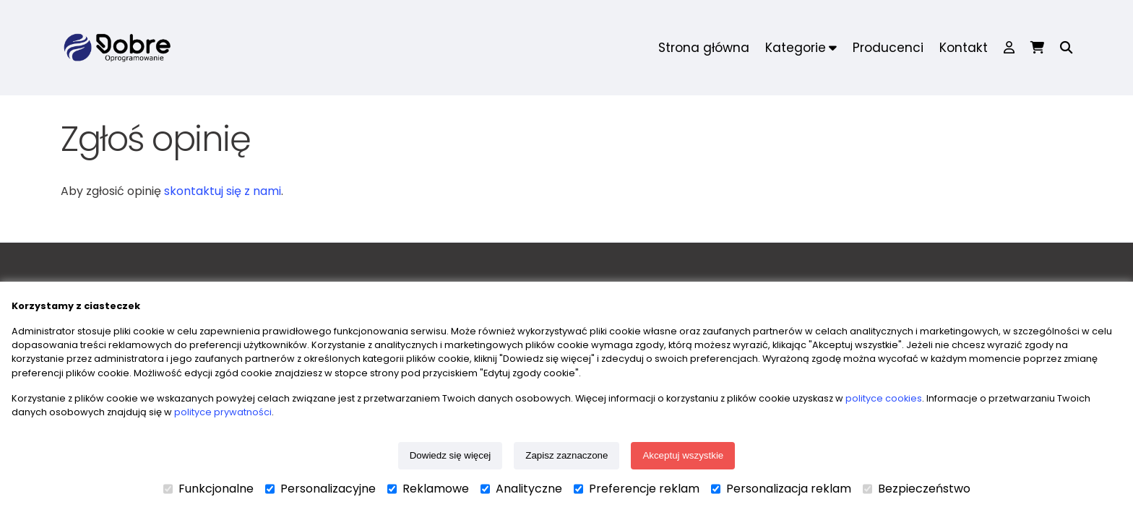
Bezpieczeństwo (916, 489)
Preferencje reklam (636, 489)
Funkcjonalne (208, 489)
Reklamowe (428, 489)
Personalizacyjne (320, 489)
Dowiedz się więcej (450, 455)
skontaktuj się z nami (222, 191)
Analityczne (521, 489)
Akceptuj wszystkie (682, 455)
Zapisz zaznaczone (566, 455)
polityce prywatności (223, 412)
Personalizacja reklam (781, 489)
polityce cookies (883, 398)
